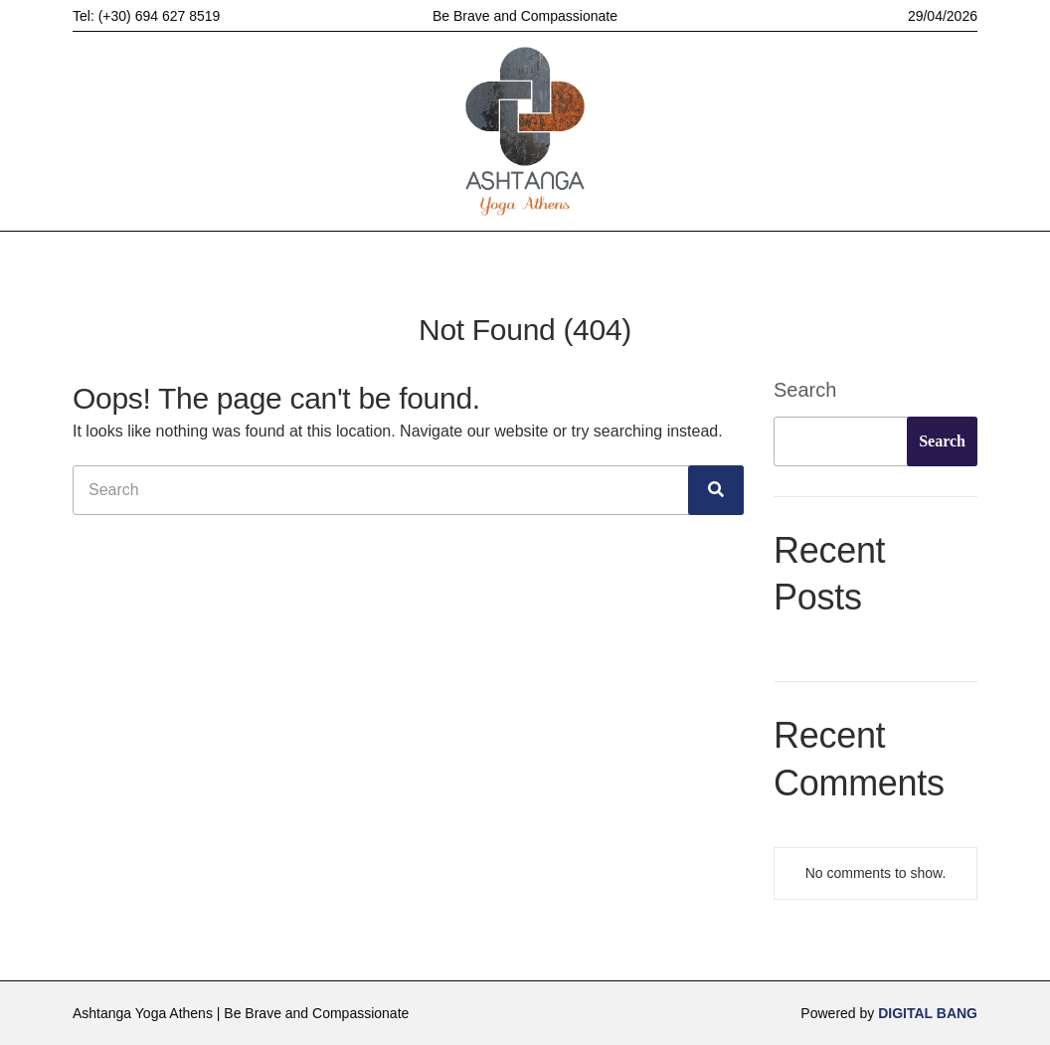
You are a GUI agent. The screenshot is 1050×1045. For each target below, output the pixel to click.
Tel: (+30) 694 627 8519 (146, 16)
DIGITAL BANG (927, 1013)
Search (805, 390)
